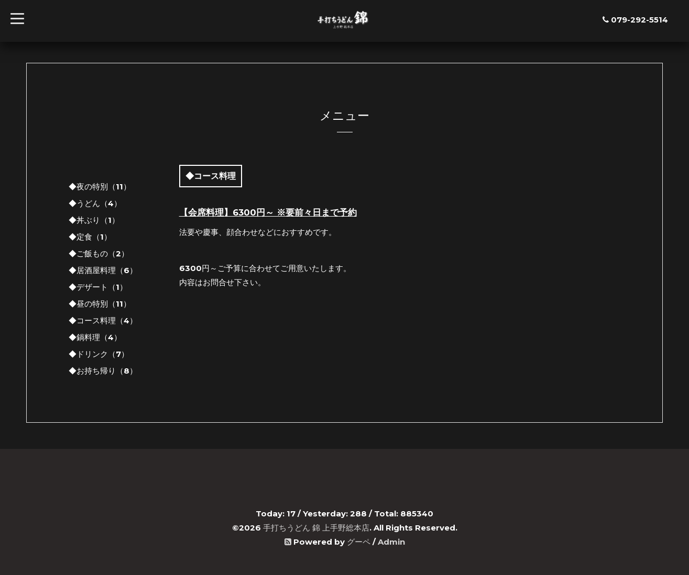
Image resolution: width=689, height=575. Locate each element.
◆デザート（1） (98, 287)
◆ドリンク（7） (99, 354)
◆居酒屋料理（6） (103, 270)
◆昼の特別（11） (100, 304)
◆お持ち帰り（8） (103, 371)
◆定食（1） (90, 237)
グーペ (358, 542)
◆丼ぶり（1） (94, 220)
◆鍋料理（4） (95, 337)
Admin (391, 542)
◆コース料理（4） (103, 320)
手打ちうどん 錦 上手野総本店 (316, 528)
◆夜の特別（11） (100, 186)
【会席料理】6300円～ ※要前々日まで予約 (268, 212)
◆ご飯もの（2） (99, 253)
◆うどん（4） (95, 203)
